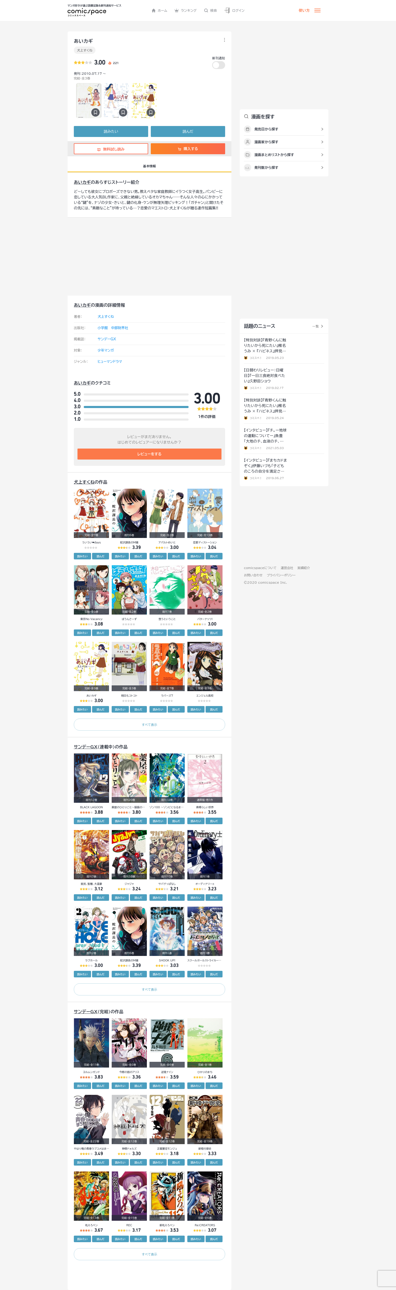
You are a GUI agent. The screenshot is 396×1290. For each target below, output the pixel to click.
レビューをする (149, 454)
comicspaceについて (260, 567)
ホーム (159, 10)
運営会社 (287, 567)
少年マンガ (106, 350)
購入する (188, 149)
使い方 (304, 10)
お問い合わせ (253, 575)
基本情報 (149, 166)
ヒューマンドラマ (110, 361)
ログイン (234, 11)
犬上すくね (84, 50)
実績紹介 (303, 567)
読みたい (111, 131)
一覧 (315, 326)
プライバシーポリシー (281, 575)
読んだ (188, 131)
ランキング (186, 10)
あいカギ (82, 182)
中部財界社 (119, 328)
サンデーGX (107, 339)
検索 (210, 10)
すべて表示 (149, 724)
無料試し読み (110, 149)
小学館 (103, 328)
